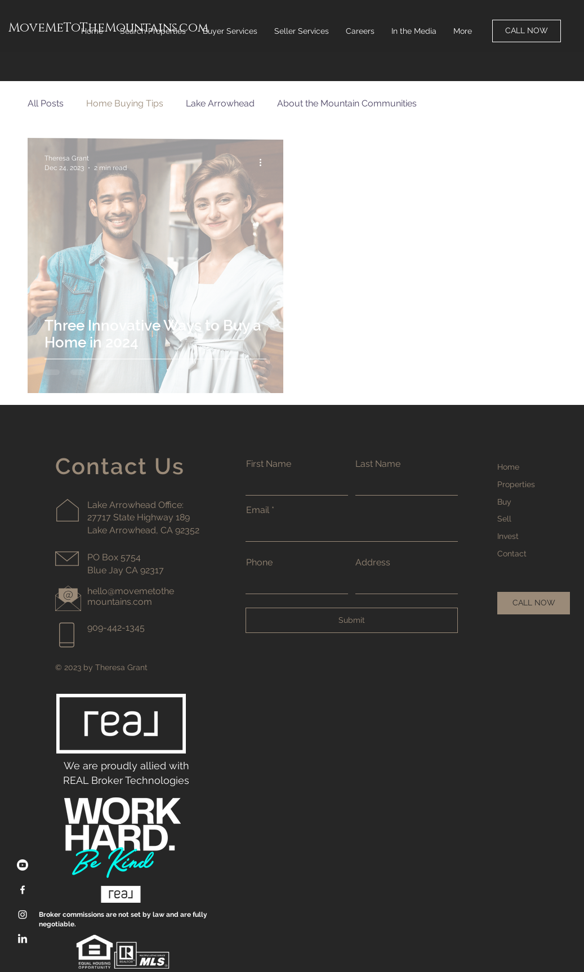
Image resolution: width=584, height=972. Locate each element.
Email (257, 510)
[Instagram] (22, 914)
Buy (504, 501)
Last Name (377, 464)
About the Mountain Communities (347, 103)
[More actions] (264, 162)
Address (372, 562)
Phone (259, 562)
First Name (268, 464)
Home (508, 466)
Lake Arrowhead (220, 103)
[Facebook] (22, 889)
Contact (512, 553)
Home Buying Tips (124, 103)
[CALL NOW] (526, 31)
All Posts (46, 103)
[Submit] (352, 620)
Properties (516, 484)
